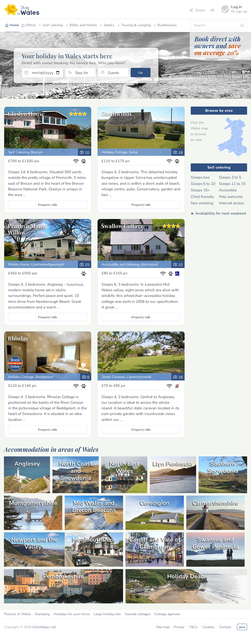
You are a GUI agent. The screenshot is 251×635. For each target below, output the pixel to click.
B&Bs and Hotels (81, 25)
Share (197, 10)
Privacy (179, 627)
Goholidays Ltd (44, 627)
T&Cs (193, 627)
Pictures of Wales (17, 614)
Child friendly (202, 196)
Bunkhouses (165, 25)
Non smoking (202, 203)
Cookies (208, 627)
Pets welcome (231, 196)
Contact (225, 627)
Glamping (42, 614)
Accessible (228, 190)
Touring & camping (134, 25)
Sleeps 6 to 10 (203, 183)
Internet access (231, 203)
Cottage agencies (167, 614)
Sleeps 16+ (200, 190)
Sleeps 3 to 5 (230, 177)
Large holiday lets (107, 614)
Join (242, 627)
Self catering (50, 25)
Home (12, 25)
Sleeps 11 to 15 (232, 183)
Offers (28, 25)
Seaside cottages (138, 614)
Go (140, 72)
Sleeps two (200, 177)
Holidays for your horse (71, 614)
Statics (106, 25)
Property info (47, 205)
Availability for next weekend (220, 213)
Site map (163, 627)
